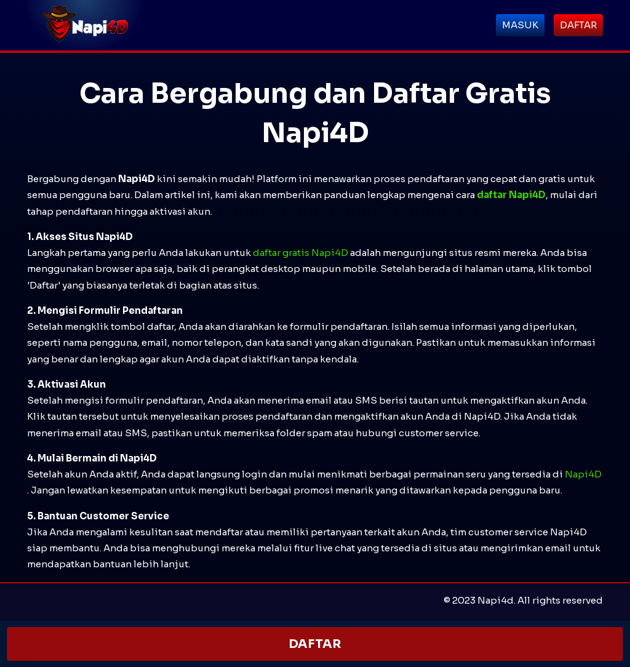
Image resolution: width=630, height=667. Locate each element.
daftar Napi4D (511, 195)
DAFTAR (315, 644)
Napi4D (583, 474)
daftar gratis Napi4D (300, 252)
